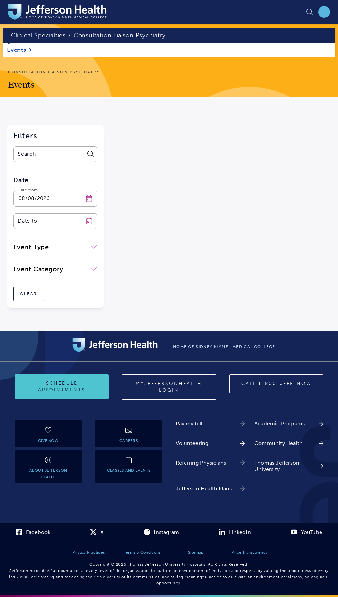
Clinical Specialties (38, 35)
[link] (210, 423)
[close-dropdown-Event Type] (55, 247)
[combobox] (48, 154)
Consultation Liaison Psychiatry (120, 35)
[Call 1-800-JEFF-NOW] (276, 383)
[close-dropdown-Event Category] (55, 269)
